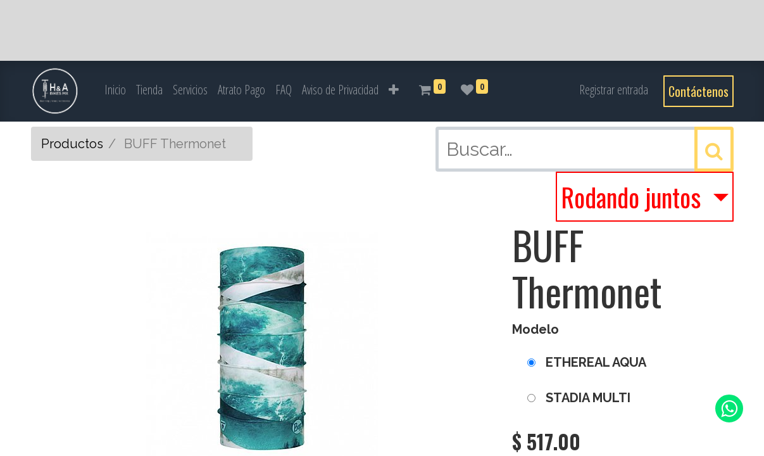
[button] (394, 89)
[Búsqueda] (714, 149)
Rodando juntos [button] (633, 197)
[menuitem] (115, 89)
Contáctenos (698, 91)
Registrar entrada (613, 89)
